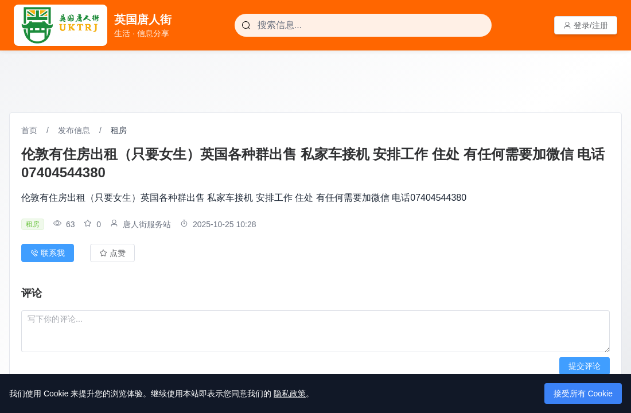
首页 (29, 130)
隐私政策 (290, 393)
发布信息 (74, 130)
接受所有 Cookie (583, 393)
